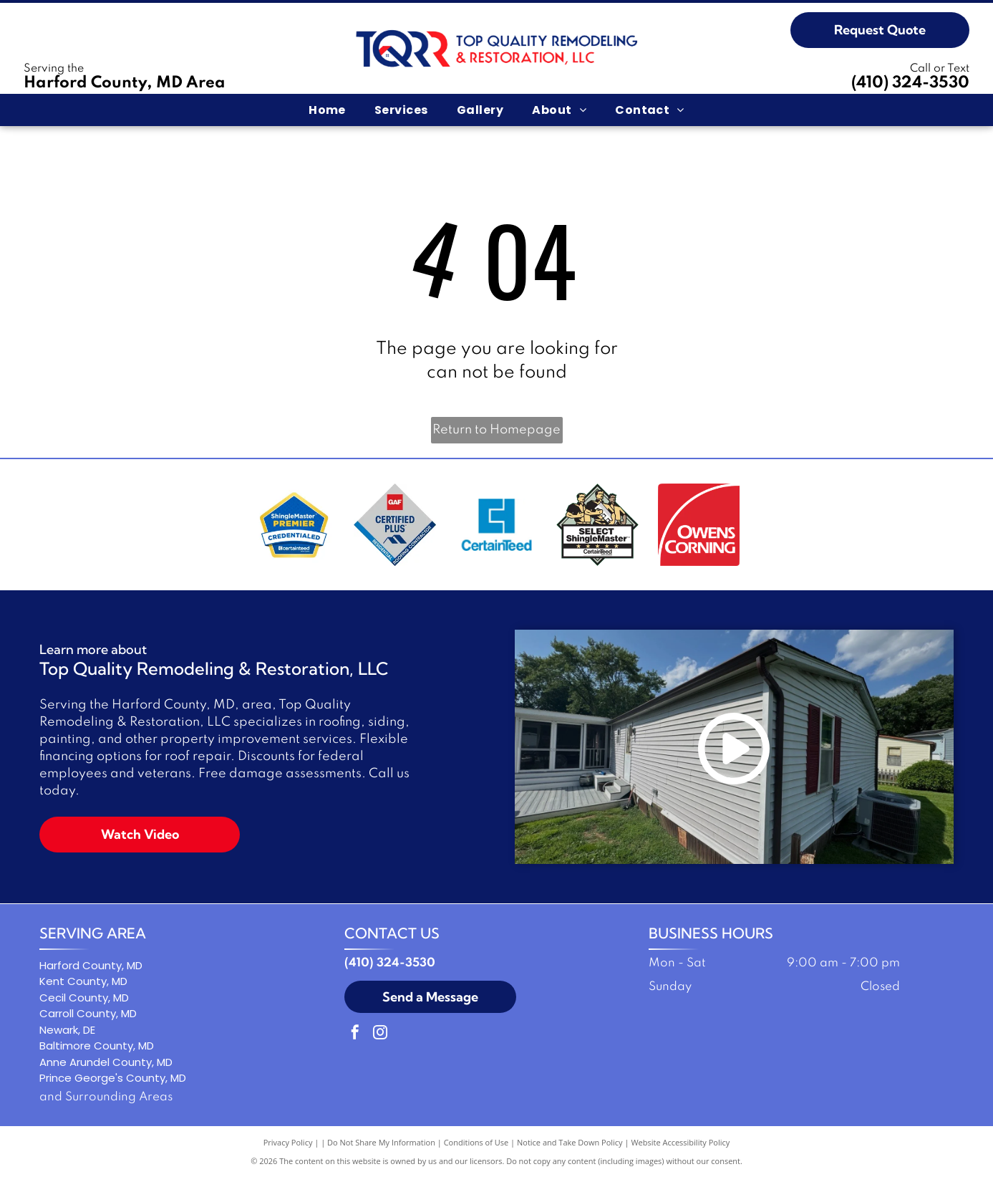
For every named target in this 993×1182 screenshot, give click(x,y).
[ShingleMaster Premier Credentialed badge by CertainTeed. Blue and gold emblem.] (294, 527)
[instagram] (380, 1037)
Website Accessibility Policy (680, 1145)
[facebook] (355, 1037)
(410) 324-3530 (910, 83)
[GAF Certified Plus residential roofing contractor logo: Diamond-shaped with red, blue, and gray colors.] (395, 527)
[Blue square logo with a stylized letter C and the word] (496, 527)
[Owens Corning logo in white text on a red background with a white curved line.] (699, 527)
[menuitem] (327, 109)
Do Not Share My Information (381, 1145)
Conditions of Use (476, 1145)
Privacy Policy (288, 1145)
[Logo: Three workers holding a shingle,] (597, 527)
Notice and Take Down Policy (570, 1145)
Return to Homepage (496, 429)
